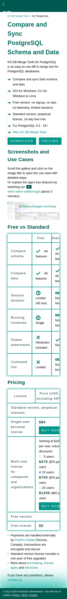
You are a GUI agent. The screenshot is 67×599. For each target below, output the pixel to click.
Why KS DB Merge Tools (30, 132)
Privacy (16, 595)
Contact (33, 595)
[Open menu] (3, 4)
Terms (24, 595)
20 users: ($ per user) (51, 493)
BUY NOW (51, 430)
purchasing (34, 563)
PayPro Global (25, 540)
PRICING (50, 141)
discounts (31, 567)
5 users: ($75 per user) (49, 462)
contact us (15, 580)
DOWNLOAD (21, 141)
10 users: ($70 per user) (49, 477)
